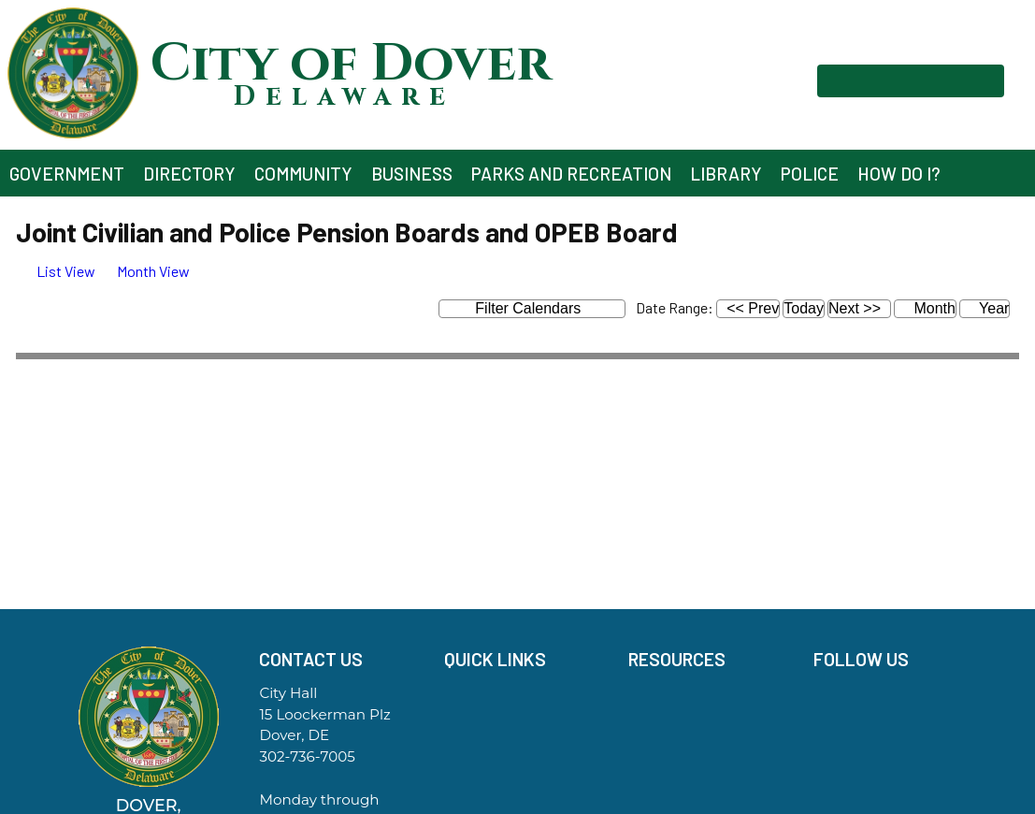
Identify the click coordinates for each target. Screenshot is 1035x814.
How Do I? (899, 173)
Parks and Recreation (571, 173)
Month (925, 308)
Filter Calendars (542, 309)
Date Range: (674, 307)
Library (726, 173)
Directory (189, 173)
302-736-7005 (306, 756)
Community (303, 173)
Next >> (854, 308)
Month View (144, 271)
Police (810, 173)
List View (55, 271)
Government (66, 173)
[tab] (55, 271)
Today (803, 308)
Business (412, 173)
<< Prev (752, 308)
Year (984, 308)
